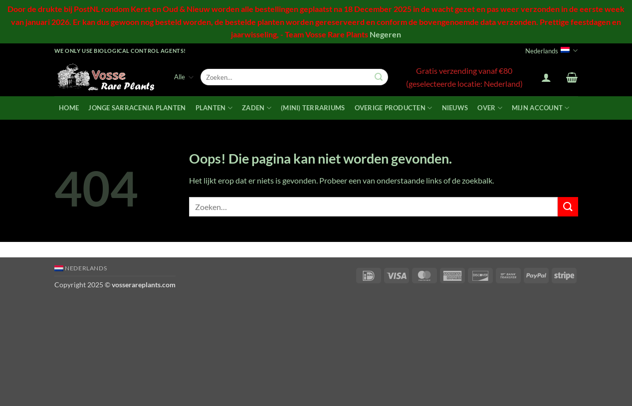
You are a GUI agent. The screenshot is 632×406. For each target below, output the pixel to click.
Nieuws (455, 108)
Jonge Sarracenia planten (137, 108)
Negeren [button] (385, 34)
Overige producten (393, 108)
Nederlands (551, 50)
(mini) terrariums (313, 108)
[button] (546, 77)
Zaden (256, 108)
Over (489, 108)
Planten (214, 108)
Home (69, 108)
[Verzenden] (378, 77)
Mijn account (541, 108)
